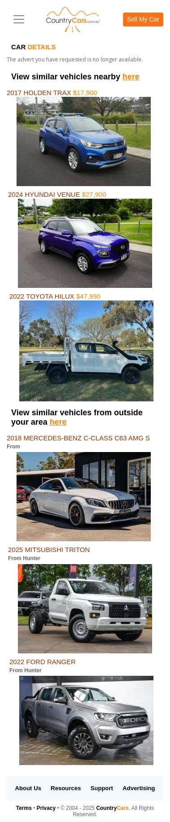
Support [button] (101, 788)
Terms (24, 808)
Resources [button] (66, 788)
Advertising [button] (139, 788)
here (131, 76)
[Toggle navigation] (19, 19)
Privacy (46, 808)
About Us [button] (28, 788)
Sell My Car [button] (143, 19)
